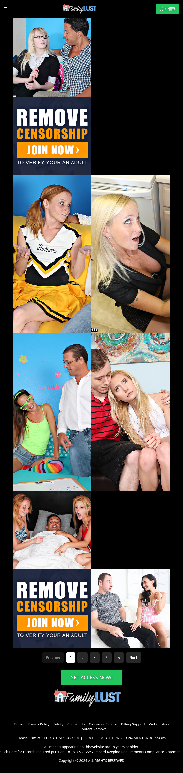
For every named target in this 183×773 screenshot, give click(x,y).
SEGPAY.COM (69, 738)
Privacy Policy (38, 724)
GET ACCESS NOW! (91, 677)
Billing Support (133, 724)
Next (133, 657)
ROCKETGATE (47, 738)
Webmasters (159, 724)
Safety (58, 724)
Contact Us (76, 724)
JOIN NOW (167, 9)
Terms (19, 724)
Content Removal (94, 729)
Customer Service (103, 724)
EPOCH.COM (93, 738)
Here (13, 751)
